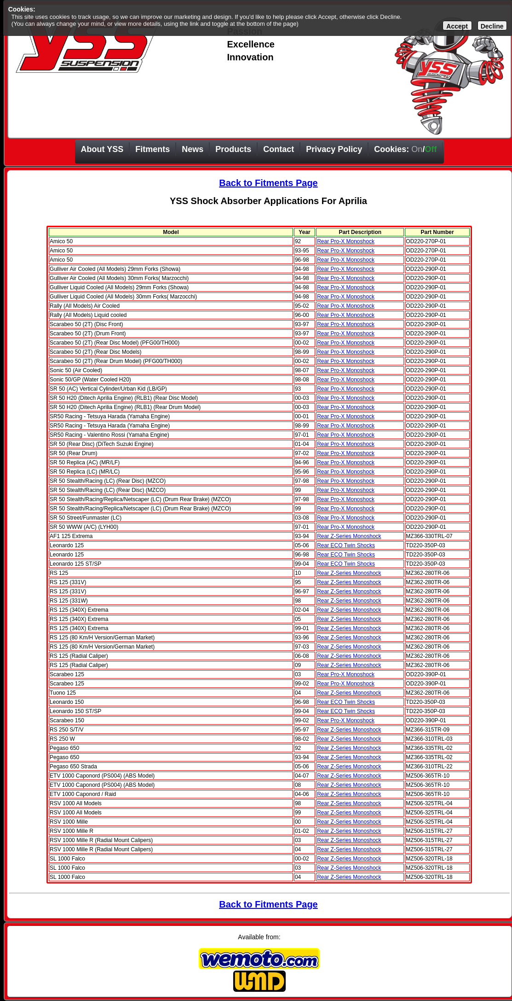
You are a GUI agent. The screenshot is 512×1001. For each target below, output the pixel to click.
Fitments (152, 149)
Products (233, 149)
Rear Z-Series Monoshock (349, 536)
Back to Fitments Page (268, 183)
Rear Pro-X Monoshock (345, 241)
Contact (278, 149)
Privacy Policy (334, 149)
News (192, 149)
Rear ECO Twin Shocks (346, 545)
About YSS (102, 149)
